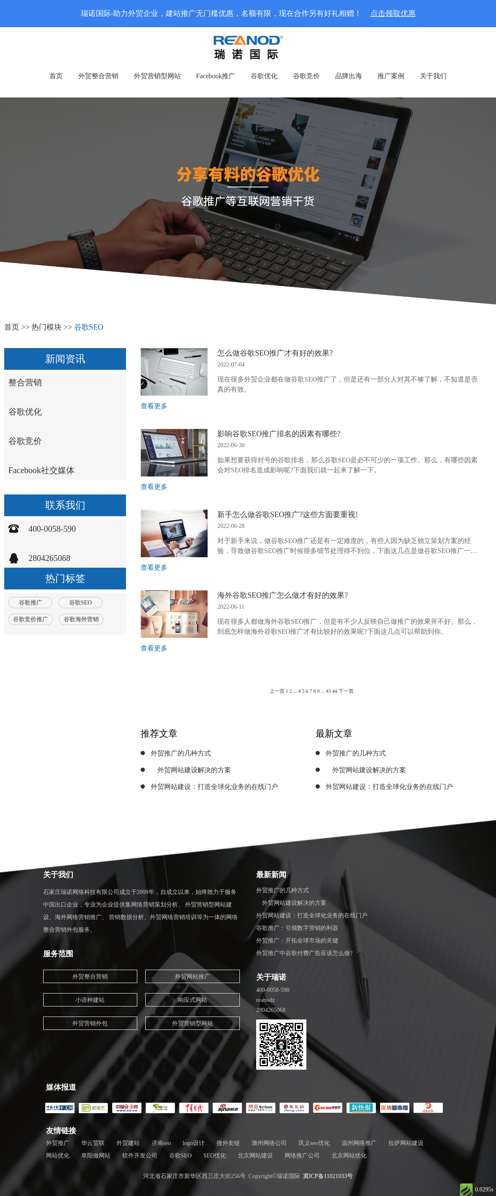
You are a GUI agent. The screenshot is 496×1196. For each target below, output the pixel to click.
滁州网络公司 (269, 1143)
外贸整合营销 (98, 75)
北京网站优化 (349, 1155)
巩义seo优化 (314, 1143)
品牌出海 (349, 75)
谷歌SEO (88, 327)
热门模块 (46, 327)
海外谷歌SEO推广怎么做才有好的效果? (282, 595)
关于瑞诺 (271, 977)
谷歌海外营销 (81, 619)
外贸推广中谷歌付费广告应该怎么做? (304, 953)
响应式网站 (192, 1000)
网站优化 (57, 1155)
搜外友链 (228, 1143)
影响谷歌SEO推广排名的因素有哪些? (278, 434)
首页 (55, 75)
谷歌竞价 (306, 75)
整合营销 (25, 382)
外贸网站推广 (192, 976)
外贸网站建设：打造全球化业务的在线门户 (214, 786)
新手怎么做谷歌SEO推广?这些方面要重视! (287, 514)
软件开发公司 (139, 1155)
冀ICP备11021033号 (328, 1176)
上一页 (277, 691)
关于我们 (433, 75)
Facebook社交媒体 (41, 470)
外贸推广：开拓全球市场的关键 (297, 940)
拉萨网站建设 (406, 1143)
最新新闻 (271, 875)
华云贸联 (93, 1143)
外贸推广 (57, 1143)
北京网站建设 (255, 1155)
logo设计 (193, 1143)
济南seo (161, 1143)
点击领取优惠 (393, 13)
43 (328, 691)
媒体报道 (61, 1087)
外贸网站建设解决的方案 (191, 769)
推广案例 (391, 75)
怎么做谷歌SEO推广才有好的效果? (275, 353)
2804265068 (49, 558)
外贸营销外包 (90, 1023)
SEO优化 (214, 1155)
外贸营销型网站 (157, 75)
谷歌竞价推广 (30, 619)
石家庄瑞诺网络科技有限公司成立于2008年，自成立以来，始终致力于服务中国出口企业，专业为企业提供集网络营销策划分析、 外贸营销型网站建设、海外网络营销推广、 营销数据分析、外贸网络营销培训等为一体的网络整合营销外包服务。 (140, 911)
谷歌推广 (30, 602)
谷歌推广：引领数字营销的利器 (297, 928)
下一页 (346, 691)
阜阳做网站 (96, 1155)
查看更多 (154, 406)
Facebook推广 (215, 75)
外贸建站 (128, 1143)
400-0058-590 (52, 528)
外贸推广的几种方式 (181, 753)
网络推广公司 (302, 1155)
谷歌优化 (264, 75)
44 (335, 691)
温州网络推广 (359, 1143)
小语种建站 (90, 1000)
